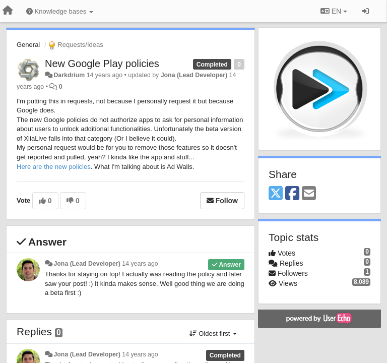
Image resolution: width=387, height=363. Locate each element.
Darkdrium (69, 75)
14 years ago (140, 263)
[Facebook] (292, 194)
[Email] (309, 194)
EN (333, 11)
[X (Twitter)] (276, 194)
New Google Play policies (102, 63)
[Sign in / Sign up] (365, 11)
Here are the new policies (54, 166)
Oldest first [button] (213, 333)
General (28, 44)
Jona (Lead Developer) (194, 75)
